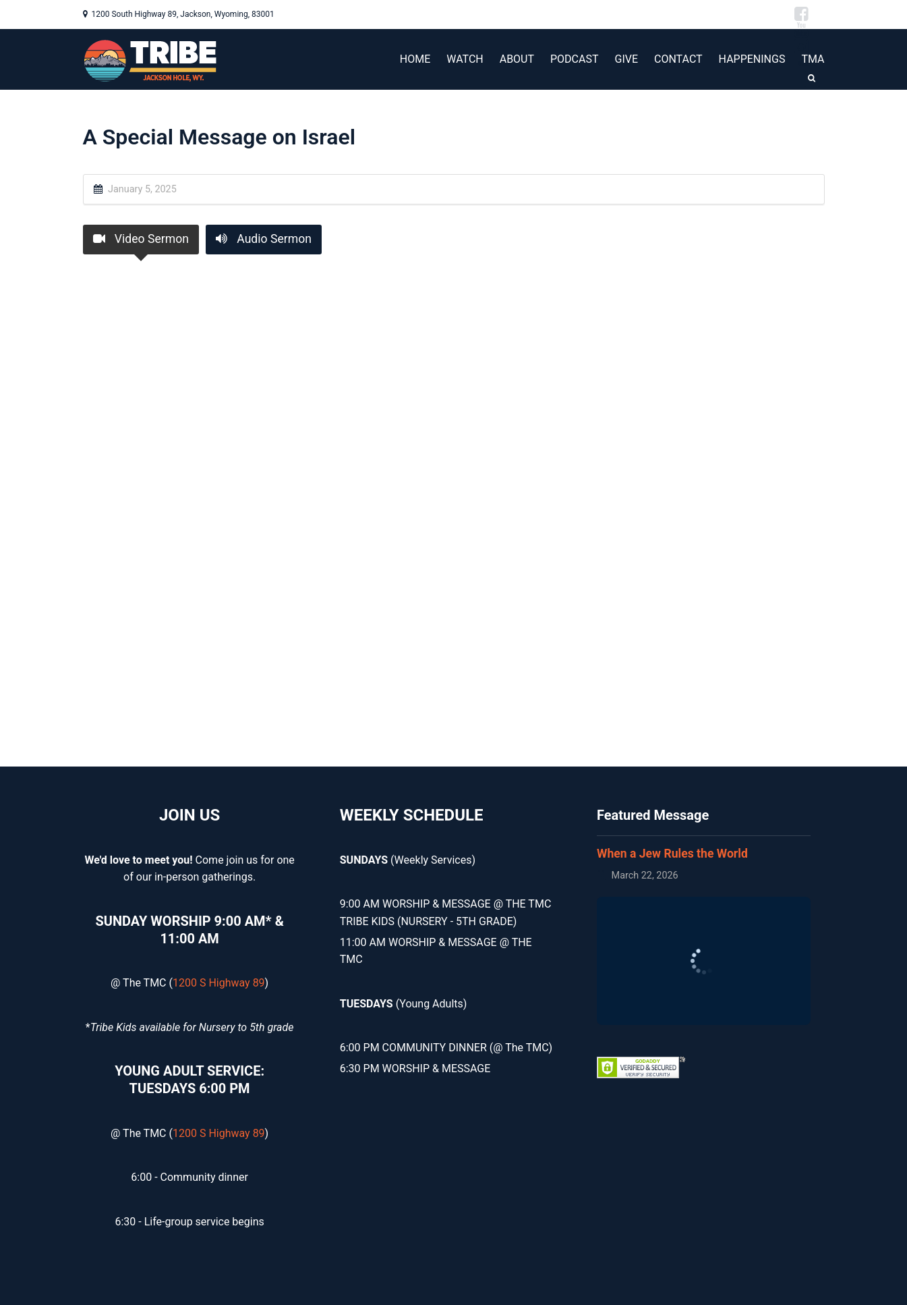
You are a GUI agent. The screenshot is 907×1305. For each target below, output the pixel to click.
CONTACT (678, 59)
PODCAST (574, 59)
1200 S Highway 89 (219, 982)
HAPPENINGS (752, 59)
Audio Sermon (264, 239)
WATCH (464, 59)
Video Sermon (141, 239)
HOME (415, 59)
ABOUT (517, 59)
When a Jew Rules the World (672, 853)
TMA (812, 59)
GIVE (626, 59)
